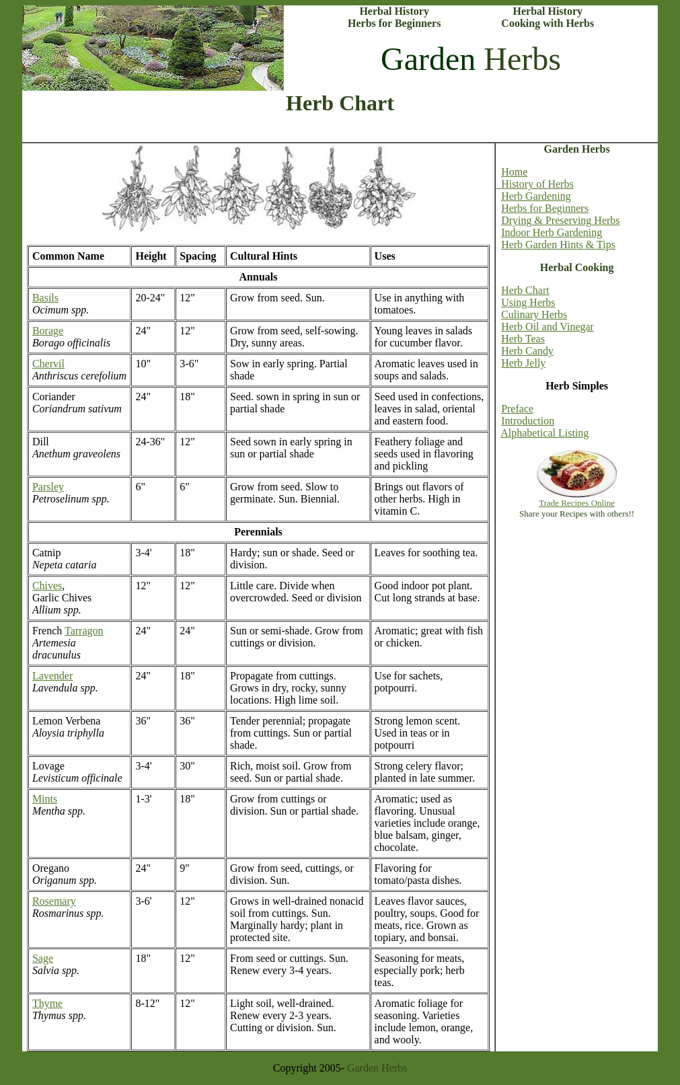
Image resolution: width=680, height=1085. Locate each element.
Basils (45, 297)
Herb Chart (525, 290)
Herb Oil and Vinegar (547, 326)
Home (514, 172)
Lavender (52, 675)
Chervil (48, 363)
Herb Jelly (523, 363)
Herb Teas (523, 338)
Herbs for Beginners (545, 208)
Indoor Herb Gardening (551, 232)
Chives (47, 585)
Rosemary (54, 901)
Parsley (48, 486)
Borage (47, 330)
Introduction (527, 420)
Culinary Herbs (534, 314)
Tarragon (84, 630)
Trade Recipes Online (577, 503)
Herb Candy (527, 351)
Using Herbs (528, 302)
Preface (517, 408)
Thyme (47, 1003)
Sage (42, 958)
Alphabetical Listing (544, 433)
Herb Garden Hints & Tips (558, 244)
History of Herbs (535, 184)
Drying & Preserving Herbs (560, 220)
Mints (44, 799)
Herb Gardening (536, 196)
